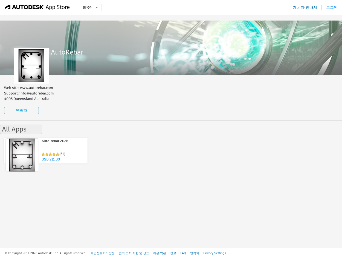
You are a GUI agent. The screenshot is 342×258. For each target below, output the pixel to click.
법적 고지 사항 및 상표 (134, 253)
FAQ (183, 253)
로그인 (332, 7)
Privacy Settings (214, 253)
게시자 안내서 (305, 7)
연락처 (21, 110)
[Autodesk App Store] (37, 7)
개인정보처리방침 (103, 253)
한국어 (90, 7)
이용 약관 (159, 253)
